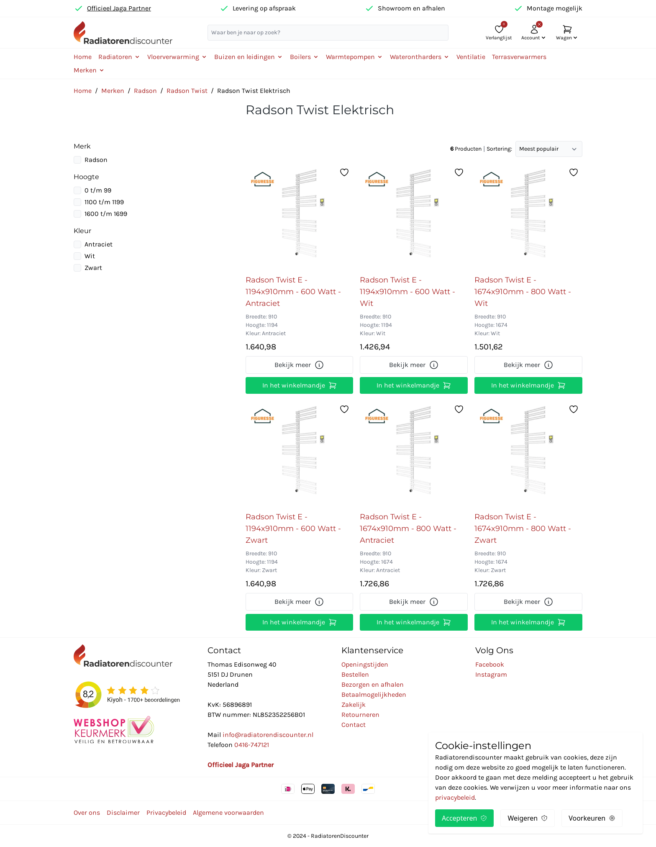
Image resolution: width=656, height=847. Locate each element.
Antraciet (99, 244)
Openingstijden (364, 664)
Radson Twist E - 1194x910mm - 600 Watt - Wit (407, 291)
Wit (90, 256)
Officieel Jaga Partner (119, 8)
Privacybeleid (166, 812)
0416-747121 (251, 745)
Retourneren (360, 715)
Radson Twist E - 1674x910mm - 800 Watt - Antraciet (408, 528)
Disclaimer (123, 812)
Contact (353, 725)
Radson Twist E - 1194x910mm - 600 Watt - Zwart (293, 528)
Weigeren (527, 818)
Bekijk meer (299, 365)
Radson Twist (187, 91)
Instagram (491, 674)
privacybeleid (455, 797)
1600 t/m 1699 (106, 214)
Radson (145, 91)
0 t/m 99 (98, 190)
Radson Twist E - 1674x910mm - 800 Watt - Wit (522, 291)
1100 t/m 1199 (104, 202)
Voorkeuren (592, 818)
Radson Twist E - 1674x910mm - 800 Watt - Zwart (522, 528)
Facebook (489, 664)
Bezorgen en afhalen (372, 684)
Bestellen (355, 674)
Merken (112, 91)
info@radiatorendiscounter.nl (268, 735)
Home (83, 57)
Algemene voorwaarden (228, 812)
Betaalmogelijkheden (373, 694)
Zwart (93, 268)
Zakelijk (353, 704)
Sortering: (499, 148)
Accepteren (464, 818)
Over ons (87, 812)
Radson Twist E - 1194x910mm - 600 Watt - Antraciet (293, 291)
